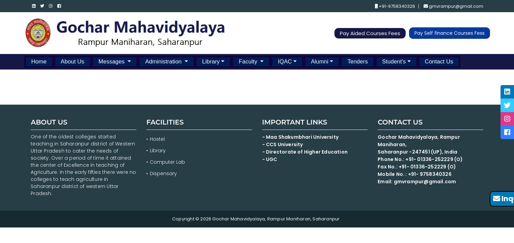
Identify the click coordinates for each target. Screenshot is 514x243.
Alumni (319, 61)
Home (39, 61)
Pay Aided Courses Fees (370, 33)
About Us (72, 61)
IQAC (285, 61)
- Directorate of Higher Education (305, 151)
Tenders (357, 61)
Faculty (249, 61)
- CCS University (282, 144)
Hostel (157, 139)
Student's (394, 61)
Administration (164, 61)
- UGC (269, 159)
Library (211, 61)
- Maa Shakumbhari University (301, 137)
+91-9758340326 (395, 6)
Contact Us (439, 61)
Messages (112, 61)
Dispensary (163, 173)
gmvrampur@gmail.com (453, 6)
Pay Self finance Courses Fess (449, 33)
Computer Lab (168, 162)
